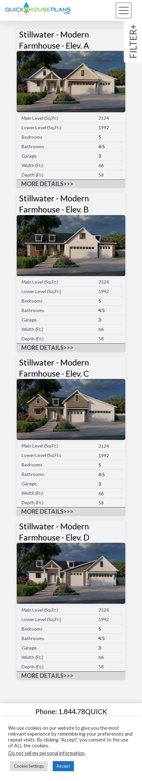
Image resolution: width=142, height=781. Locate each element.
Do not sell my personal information (46, 753)
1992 (103, 127)
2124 (103, 118)
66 (101, 165)
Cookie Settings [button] (29, 766)
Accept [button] (63, 766)
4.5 (101, 146)
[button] (124, 10)
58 (101, 175)
